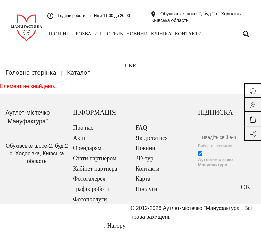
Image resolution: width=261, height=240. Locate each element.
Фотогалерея (89, 178)
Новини (145, 148)
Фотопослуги (90, 199)
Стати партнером (94, 158)
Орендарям (87, 148)
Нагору (115, 225)
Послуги (146, 189)
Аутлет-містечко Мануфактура (215, 162)
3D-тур (145, 158)
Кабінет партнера (95, 168)
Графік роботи (91, 189)
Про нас (83, 127)
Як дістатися (152, 138)
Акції (80, 138)
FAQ (141, 127)
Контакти (148, 168)
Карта (143, 178)
